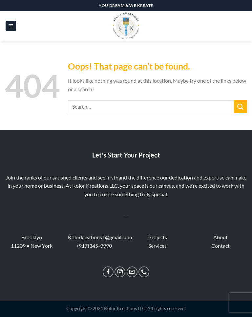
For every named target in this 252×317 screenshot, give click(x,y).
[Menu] (11, 26)
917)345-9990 (95, 246)
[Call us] (143, 271)
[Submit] (240, 106)
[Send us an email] (132, 271)
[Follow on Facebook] (108, 271)
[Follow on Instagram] (120, 271)
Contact (220, 246)
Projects (157, 237)
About (220, 237)
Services (157, 246)
